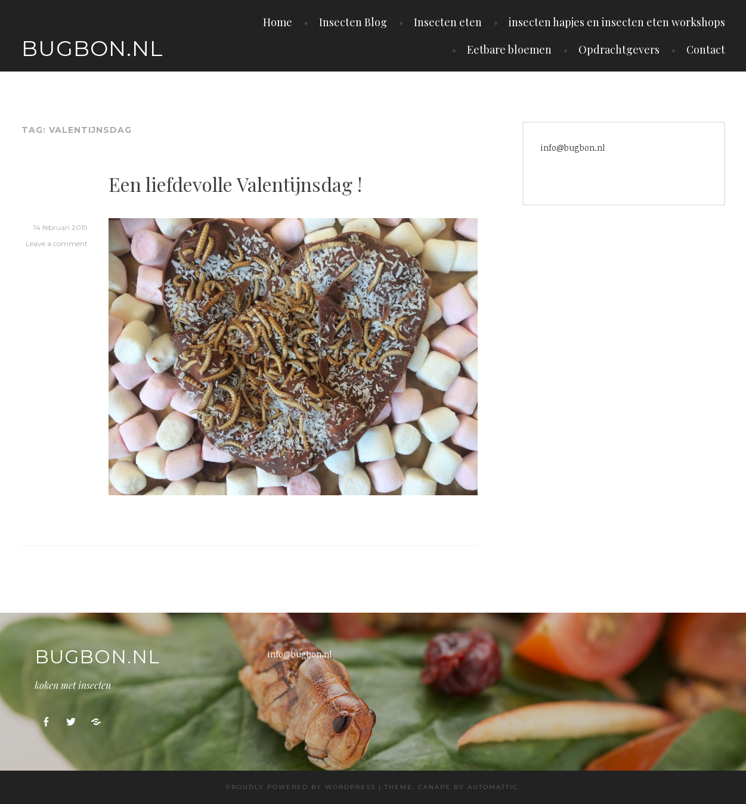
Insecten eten (448, 22)
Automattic (493, 787)
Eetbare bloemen (509, 49)
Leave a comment (57, 243)
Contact (705, 49)
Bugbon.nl (92, 48)
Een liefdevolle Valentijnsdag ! (235, 184)
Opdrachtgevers (619, 49)
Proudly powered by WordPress (301, 787)
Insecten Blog (353, 22)
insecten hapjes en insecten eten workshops (617, 22)
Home (277, 22)
